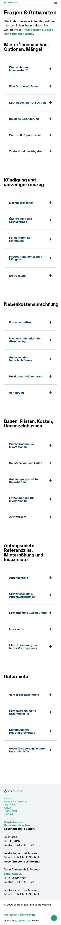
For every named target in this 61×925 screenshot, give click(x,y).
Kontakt (8, 813)
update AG (24, 920)
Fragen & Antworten (15, 801)
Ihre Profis (10, 804)
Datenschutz (27, 914)
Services (9, 798)
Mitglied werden (13, 822)
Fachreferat (10, 810)
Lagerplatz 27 (13, 873)
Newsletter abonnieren (17, 825)
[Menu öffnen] (55, 3)
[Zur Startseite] (22, 3)
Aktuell (8, 807)
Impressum (10, 914)
